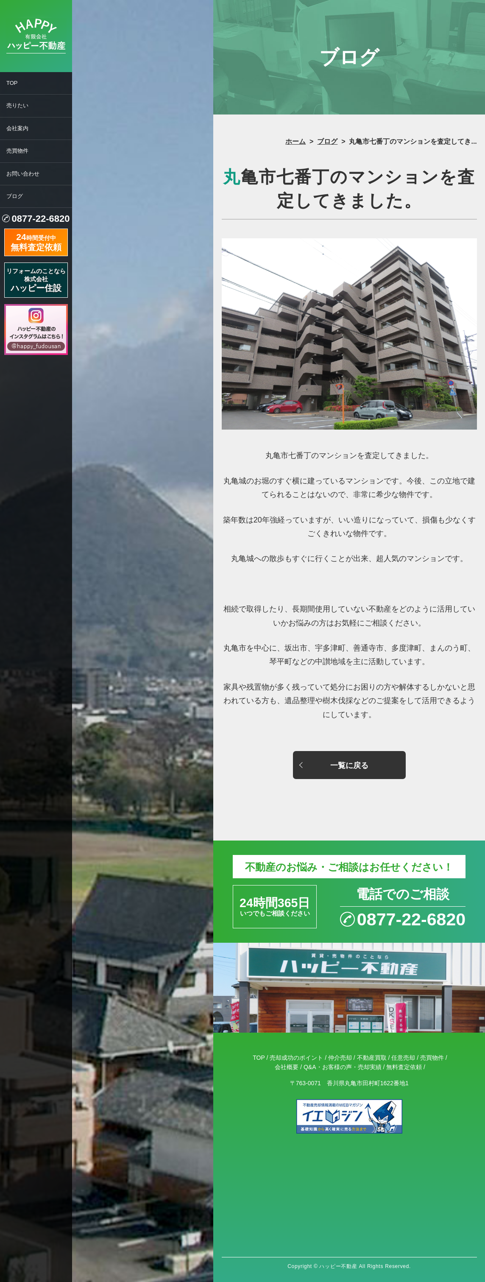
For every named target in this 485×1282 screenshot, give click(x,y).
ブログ (14, 196)
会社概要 (286, 1067)
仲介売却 (340, 1057)
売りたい (17, 105)
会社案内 (17, 128)
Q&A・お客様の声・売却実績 (343, 1067)
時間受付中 (36, 241)
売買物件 (17, 151)
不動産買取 (372, 1057)
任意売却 (403, 1057)
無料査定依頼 (404, 1067)
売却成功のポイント (296, 1057)
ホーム (295, 141)
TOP (12, 83)
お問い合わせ (22, 173)
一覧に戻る (349, 765)
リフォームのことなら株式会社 (36, 280)
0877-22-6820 (40, 218)
